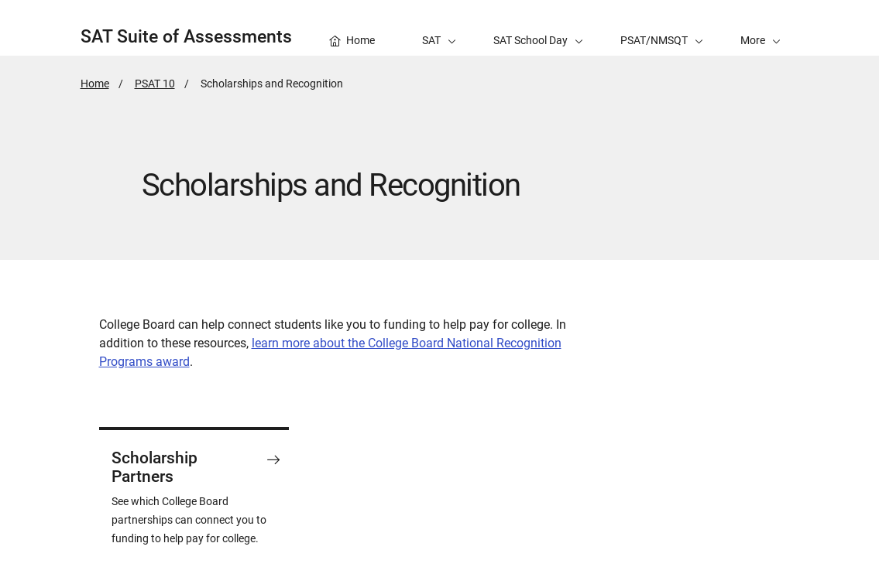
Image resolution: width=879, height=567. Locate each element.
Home (95, 83)
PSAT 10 (155, 83)
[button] (760, 28)
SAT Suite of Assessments (186, 36)
